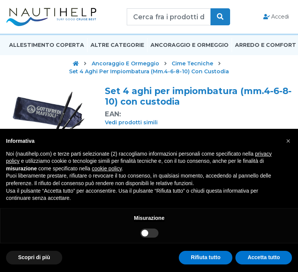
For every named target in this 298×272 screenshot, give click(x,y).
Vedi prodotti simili (131, 124)
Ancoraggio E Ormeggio (190, 46)
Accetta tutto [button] (263, 257)
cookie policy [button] (106, 168)
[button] (288, 141)
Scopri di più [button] (34, 257)
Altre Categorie (117, 46)
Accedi (276, 17)
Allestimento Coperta (46, 46)
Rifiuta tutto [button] (206, 257)
